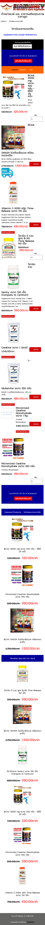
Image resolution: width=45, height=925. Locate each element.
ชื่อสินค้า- (23, 69)
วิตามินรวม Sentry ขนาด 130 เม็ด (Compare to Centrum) (22, 772)
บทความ (21, 5)
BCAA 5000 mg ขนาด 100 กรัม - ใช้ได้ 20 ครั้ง (31, 86)
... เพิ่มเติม (35, 164)
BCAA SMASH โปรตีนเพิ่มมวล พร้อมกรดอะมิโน (22, 640)
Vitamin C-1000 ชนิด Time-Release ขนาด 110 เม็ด (17, 209)
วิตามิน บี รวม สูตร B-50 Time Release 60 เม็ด (26, 239)
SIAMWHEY (30, 922)
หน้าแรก (24, 2)
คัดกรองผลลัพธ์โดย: (23, 42)
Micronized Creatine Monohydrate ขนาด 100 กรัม (18, 465)
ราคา (31, 69)
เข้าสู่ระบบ (36, 2)
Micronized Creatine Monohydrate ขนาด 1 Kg (24, 412)
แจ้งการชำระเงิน (33, 8)
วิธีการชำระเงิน (34, 5)
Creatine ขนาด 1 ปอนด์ (14, 347)
